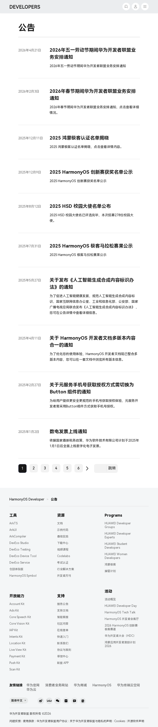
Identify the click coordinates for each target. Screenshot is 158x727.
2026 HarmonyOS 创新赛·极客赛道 (122, 627)
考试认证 (62, 562)
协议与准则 (64, 649)
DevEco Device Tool (23, 556)
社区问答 (62, 623)
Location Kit (17, 643)
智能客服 (62, 617)
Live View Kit (17, 649)
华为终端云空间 (128, 685)
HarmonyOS (101, 685)
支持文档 (62, 610)
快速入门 (62, 636)
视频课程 (62, 549)
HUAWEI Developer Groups (118, 525)
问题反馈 (15, 721)
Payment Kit (17, 656)
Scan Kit (14, 669)
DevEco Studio (19, 543)
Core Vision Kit (19, 623)
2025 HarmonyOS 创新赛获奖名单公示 (91, 172)
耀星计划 (110, 571)
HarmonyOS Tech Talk (120, 612)
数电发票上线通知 (68, 431)
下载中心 (62, 543)
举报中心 (62, 656)
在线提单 (62, 630)
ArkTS (13, 523)
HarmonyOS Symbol (23, 575)
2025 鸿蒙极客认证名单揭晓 (79, 138)
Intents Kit (15, 636)
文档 (60, 523)
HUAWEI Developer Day (121, 606)
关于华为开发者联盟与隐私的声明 (91, 721)
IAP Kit (13, 630)
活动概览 (110, 599)
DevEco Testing (19, 549)
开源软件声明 (135, 721)
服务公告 (62, 604)
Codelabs (63, 556)
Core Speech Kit (20, 617)
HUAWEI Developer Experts (118, 535)
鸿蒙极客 (110, 564)
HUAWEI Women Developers (116, 556)
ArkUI (13, 530)
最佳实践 (62, 536)
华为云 (31, 689)
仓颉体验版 (16, 569)
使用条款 (28, 721)
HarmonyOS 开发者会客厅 (122, 619)
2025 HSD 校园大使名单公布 (80, 206)
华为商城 (80, 685)
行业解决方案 (65, 569)
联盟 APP (63, 663)
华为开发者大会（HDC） (120, 635)
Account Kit (16, 604)
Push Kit (14, 663)
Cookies (119, 721)
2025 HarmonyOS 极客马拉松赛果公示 (91, 246)
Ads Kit (14, 610)
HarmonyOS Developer (26, 499)
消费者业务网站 (56, 685)
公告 (54, 499)
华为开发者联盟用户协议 (52, 721)
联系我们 (62, 643)
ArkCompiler (17, 536)
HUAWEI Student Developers (116, 545)
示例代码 (62, 530)
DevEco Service (19, 562)
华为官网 (33, 685)
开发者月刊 (64, 575)
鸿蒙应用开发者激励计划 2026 (120, 644)
